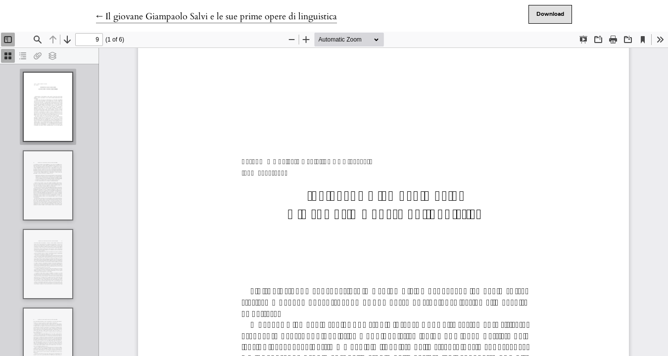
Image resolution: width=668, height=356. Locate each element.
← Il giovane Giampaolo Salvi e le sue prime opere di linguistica (216, 16)
